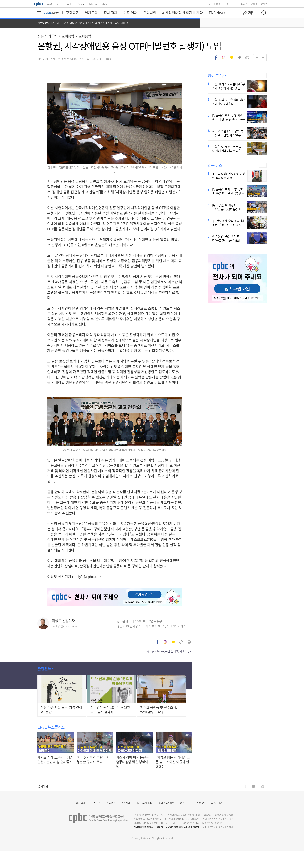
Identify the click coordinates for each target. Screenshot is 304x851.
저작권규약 (200, 802)
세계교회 (91, 12)
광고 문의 (111, 802)
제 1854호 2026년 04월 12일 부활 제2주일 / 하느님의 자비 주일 (94, 23)
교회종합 (72, 12)
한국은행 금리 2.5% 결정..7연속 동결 (140, 621)
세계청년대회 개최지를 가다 (182, 12)
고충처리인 (216, 802)
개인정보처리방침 (144, 802)
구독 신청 (95, 802)
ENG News (217, 12)
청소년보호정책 (166, 802)
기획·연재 (130, 12)
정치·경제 (111, 12)
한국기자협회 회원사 (144, 827)
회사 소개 (80, 802)
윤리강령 (184, 802)
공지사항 (43, 786)
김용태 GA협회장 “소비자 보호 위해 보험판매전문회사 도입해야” (154, 626)
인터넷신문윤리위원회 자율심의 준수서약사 (178, 827)
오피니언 (149, 12)
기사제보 (125, 802)
